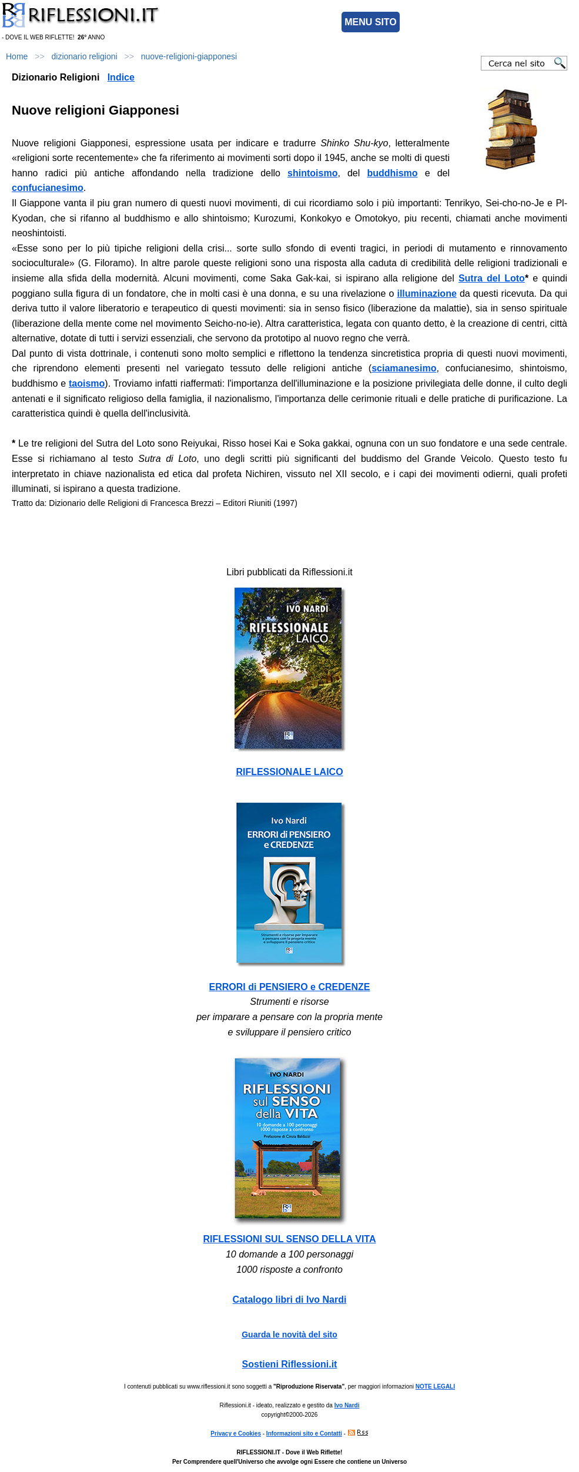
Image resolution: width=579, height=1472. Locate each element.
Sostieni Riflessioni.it (289, 1364)
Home (17, 56)
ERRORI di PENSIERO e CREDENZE (289, 987)
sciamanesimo (404, 368)
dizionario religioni (85, 56)
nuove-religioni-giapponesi (189, 56)
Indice (121, 77)
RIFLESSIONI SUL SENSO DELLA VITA (289, 1239)
